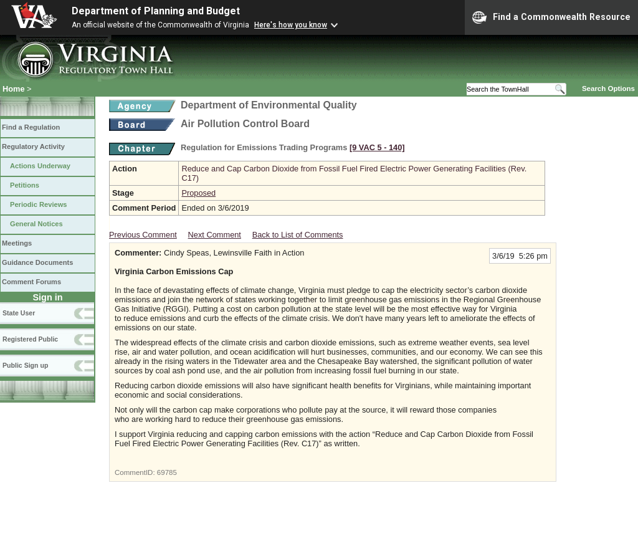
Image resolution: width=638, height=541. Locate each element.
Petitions (24, 185)
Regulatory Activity (33, 146)
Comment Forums (31, 281)
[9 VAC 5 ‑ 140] (377, 147)
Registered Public (30, 339)
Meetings (17, 243)
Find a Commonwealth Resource (551, 17)
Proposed (198, 193)
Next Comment (214, 234)
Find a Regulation (31, 127)
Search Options (608, 88)
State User (18, 313)
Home (13, 88)
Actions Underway (40, 166)
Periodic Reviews (38, 204)
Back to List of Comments (297, 234)
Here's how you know (290, 25)
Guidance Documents (37, 262)
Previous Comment (143, 234)
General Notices (36, 223)
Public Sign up (25, 365)
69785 (167, 472)
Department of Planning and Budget (156, 11)
